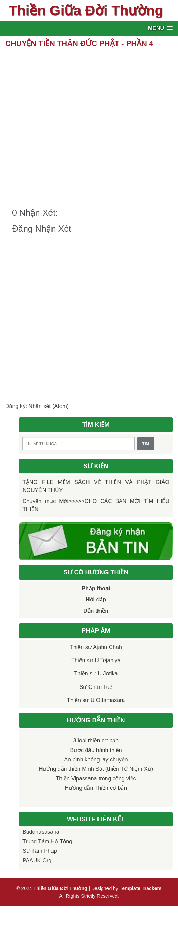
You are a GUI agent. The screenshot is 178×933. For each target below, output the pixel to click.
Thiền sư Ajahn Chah (96, 647)
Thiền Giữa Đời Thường (86, 10)
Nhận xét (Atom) (49, 406)
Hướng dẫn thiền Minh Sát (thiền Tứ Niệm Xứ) (96, 769)
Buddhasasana (40, 832)
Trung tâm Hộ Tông (47, 841)
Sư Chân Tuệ (96, 687)
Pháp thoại (96, 588)
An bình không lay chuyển (96, 760)
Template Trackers (141, 888)
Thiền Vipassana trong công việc (96, 779)
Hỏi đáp (96, 599)
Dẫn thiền (96, 611)
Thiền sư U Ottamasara (96, 700)
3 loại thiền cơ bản (96, 740)
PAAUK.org (36, 860)
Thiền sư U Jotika (96, 673)
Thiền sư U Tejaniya (95, 660)
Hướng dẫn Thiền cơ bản (96, 788)
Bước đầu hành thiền (96, 750)
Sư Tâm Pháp (39, 851)
